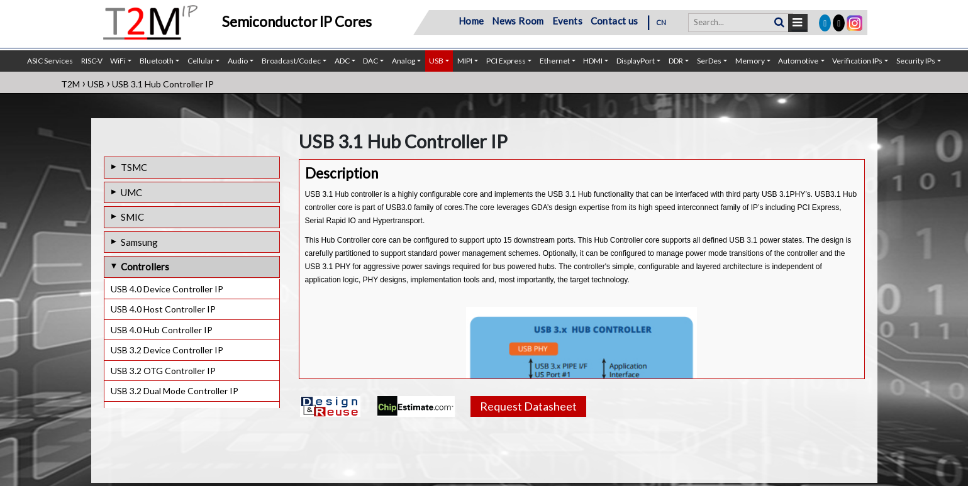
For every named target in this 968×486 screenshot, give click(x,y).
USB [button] (436, 60)
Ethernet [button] (555, 60)
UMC (131, 192)
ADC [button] (342, 60)
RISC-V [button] (92, 60)
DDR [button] (676, 60)
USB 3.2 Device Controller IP (167, 350)
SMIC (132, 217)
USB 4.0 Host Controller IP (163, 309)
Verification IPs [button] (857, 60)
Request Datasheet (528, 406)
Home (471, 20)
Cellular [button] (200, 60)
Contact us (614, 20)
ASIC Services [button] (50, 60)
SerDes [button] (709, 60)
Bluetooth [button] (157, 60)
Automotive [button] (798, 60)
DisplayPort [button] (635, 60)
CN (661, 22)
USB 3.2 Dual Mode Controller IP (174, 390)
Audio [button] (238, 60)
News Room (518, 20)
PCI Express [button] (506, 60)
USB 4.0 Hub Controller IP (162, 329)
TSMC (134, 167)
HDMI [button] (593, 60)
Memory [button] (750, 60)
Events (567, 20)
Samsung (139, 242)
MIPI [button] (464, 60)
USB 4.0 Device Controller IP (167, 289)
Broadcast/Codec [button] (291, 60)
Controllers (145, 266)
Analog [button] (403, 60)
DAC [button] (370, 60)
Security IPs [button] (915, 60)
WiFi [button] (118, 60)
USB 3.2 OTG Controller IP (163, 370)
